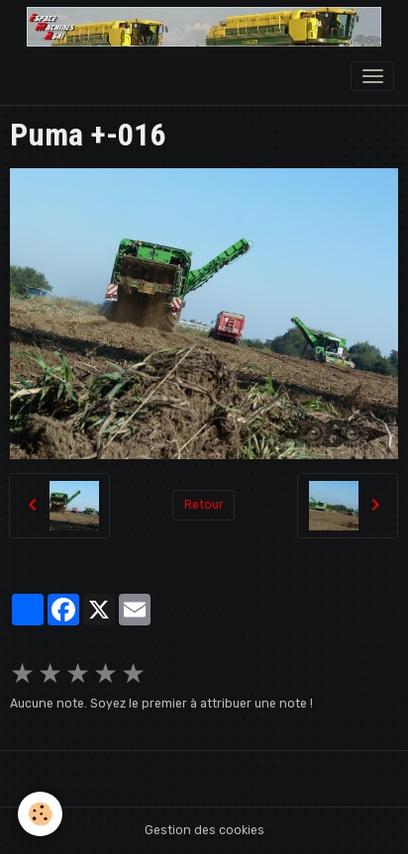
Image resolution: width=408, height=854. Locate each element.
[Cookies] (40, 814)
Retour (204, 505)
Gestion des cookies (204, 830)
